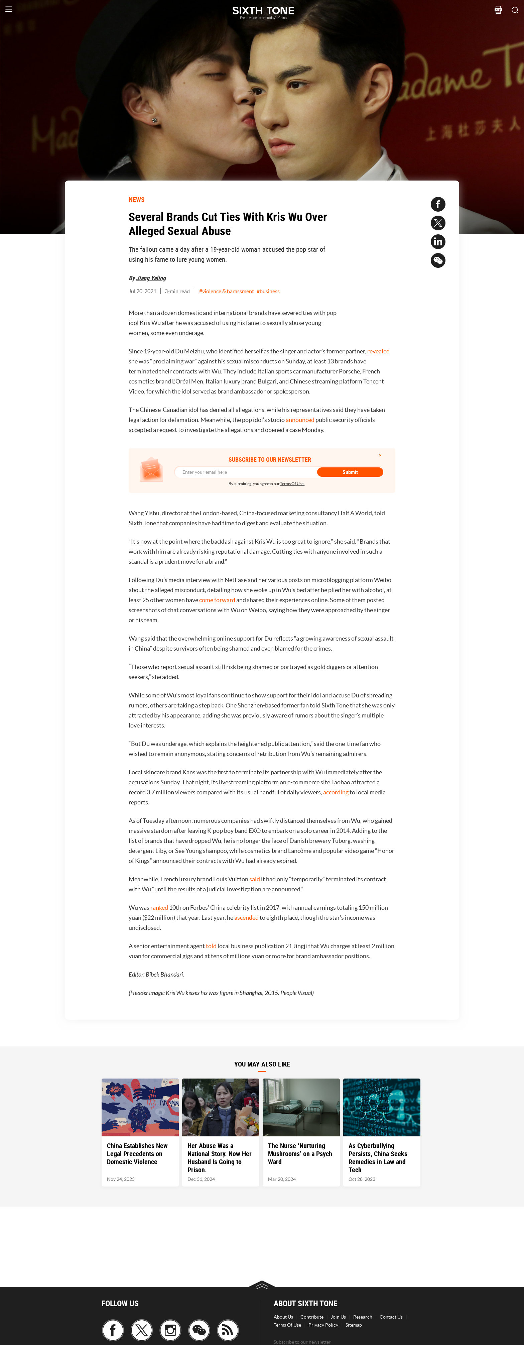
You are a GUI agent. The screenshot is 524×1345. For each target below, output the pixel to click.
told (211, 945)
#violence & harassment (226, 291)
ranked (159, 907)
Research (362, 1317)
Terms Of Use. (292, 483)
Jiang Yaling (151, 278)
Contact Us (391, 1317)
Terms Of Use (287, 1325)
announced (300, 419)
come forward (217, 599)
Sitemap (354, 1325)
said (254, 879)
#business (268, 291)
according (336, 792)
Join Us (338, 1317)
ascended (246, 917)
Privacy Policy (323, 1325)
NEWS (137, 199)
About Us (283, 1317)
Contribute (311, 1317)
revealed (378, 351)
